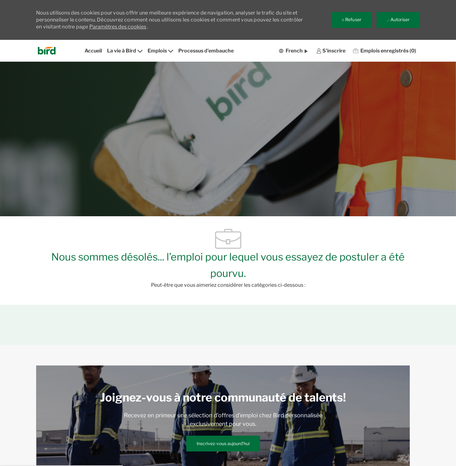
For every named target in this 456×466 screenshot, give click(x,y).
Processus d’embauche (206, 51)
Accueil (93, 51)
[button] (293, 51)
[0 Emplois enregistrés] (384, 51)
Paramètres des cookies (117, 27)
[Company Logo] (48, 51)
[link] (330, 51)
